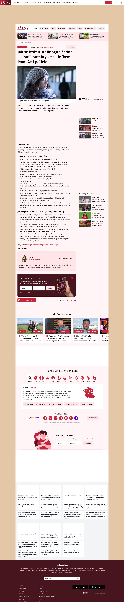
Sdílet (72, 47)
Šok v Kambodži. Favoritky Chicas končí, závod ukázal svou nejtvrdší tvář (98, 207)
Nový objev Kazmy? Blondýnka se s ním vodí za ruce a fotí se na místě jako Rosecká (50, 552)
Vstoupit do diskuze (26, 300)
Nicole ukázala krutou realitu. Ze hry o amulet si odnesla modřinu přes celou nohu (50, 514)
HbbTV (21, 594)
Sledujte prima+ (66, 2)
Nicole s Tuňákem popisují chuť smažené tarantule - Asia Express (98, 130)
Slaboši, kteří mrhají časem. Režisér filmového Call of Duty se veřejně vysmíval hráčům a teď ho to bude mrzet (27, 553)
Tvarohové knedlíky (99, 570)
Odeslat (49, 287)
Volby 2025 (34, 570)
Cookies (21, 599)
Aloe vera (64, 570)
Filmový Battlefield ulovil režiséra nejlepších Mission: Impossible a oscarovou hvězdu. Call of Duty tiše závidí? (28, 545)
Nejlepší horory (44, 568)
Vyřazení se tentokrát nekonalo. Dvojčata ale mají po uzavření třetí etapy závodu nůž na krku (98, 199)
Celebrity (26, 2)
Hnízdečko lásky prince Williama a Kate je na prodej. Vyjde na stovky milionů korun (73, 535)
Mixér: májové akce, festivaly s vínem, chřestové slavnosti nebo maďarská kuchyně (95, 497)
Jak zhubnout (24, 568)
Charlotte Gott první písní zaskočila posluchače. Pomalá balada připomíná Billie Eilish (66, 37)
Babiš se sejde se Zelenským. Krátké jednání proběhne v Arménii (27, 505)
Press (40, 588)
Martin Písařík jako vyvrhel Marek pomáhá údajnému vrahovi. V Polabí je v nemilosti (85, 339)
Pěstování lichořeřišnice (74, 570)
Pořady (75, 2)
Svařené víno (42, 570)
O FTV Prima (22, 586)
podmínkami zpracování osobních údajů (45, 292)
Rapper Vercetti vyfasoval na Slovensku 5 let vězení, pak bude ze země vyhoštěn (50, 544)
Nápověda (42, 599)
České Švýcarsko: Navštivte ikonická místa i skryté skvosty (73, 543)
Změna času (61, 568)
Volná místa (22, 588)
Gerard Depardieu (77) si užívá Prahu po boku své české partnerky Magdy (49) (35, 37)
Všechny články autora (65, 258)
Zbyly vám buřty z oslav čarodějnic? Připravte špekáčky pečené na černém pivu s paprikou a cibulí (95, 514)
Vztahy (34, 2)
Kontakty (41, 594)
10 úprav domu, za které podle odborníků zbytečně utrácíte (72, 551)
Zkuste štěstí (93, 418)
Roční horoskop (87, 404)
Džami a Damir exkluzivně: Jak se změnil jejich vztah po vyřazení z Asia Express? (98, 137)
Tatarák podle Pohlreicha (53, 570)
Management (42, 586)
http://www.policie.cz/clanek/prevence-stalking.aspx (40, 245)
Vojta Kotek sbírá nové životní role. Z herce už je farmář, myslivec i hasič (98, 223)
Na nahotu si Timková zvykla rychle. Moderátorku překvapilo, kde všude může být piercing (98, 215)
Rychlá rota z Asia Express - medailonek (97, 121)
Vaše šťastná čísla (61, 414)
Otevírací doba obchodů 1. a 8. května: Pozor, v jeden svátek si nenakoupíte (96, 36)
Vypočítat (87, 442)
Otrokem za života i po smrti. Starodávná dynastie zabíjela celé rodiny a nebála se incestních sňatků (73, 515)
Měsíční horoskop (71, 404)
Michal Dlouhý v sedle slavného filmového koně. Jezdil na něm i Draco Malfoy (30, 338)
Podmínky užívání (24, 596)
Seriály (40, 2)
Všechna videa (98, 99)
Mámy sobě (56, 2)
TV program (53, 568)
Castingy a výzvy (43, 591)
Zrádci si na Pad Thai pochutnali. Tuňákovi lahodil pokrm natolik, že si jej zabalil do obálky (50, 497)
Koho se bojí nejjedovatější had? (72, 496)
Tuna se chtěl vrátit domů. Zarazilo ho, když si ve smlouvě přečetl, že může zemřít (57, 339)
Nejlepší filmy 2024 (34, 568)
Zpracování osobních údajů (46, 596)
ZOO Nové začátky (89, 568)
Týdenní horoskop (55, 404)
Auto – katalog (99, 568)
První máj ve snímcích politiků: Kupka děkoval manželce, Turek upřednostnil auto (27, 514)
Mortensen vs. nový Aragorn (27, 534)
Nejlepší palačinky (57, 572)
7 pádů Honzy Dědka (24, 570)
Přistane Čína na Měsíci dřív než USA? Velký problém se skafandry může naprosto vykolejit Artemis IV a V (73, 506)
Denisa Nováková (49, 47)
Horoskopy (47, 2)
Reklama (21, 591)
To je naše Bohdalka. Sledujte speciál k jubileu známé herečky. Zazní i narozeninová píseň (50, 506)
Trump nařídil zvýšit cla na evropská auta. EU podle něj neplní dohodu (27, 497)
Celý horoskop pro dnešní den (35, 404)
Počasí (71, 568)
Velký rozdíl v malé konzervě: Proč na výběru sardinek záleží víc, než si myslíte (96, 506)
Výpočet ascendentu (87, 570)
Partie (66, 568)
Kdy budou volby (78, 568)
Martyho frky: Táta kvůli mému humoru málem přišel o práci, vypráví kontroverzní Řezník (49, 535)
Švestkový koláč (67, 572)
